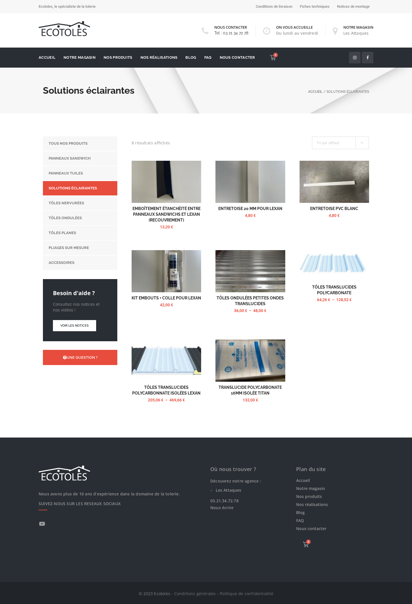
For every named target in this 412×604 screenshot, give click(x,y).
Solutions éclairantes (73, 188)
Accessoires (61, 262)
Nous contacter (237, 57)
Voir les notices (74, 326)
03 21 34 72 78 (235, 33)
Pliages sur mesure (69, 248)
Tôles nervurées (66, 203)
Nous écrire (221, 507)
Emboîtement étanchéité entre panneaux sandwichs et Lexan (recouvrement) (166, 214)
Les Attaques (356, 33)
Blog (190, 57)
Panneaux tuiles (66, 173)
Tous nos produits (68, 143)
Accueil (47, 57)
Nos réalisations (159, 57)
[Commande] (340, 142)
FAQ (208, 57)
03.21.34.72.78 (224, 500)
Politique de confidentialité (246, 593)
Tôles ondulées (65, 218)
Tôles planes (62, 233)
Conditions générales (195, 593)
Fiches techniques (315, 6)
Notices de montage (353, 6)
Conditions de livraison (274, 6)
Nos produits (118, 57)
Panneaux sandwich (70, 158)
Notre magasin (80, 57)
